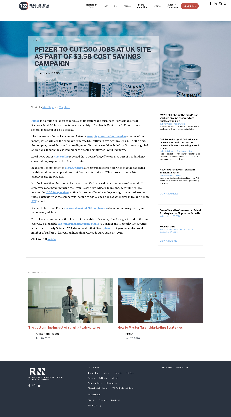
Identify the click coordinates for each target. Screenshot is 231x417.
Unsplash (64, 107)
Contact (103, 400)
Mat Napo (48, 107)
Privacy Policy (94, 405)
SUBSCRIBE (190, 6)
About (91, 400)
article (52, 239)
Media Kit (115, 400)
